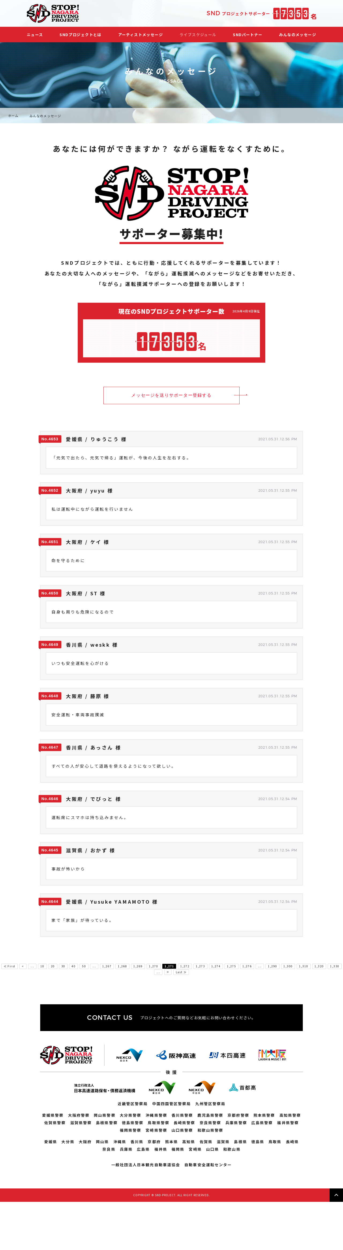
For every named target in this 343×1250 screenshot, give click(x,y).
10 (42, 966)
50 (84, 966)
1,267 (106, 966)
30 (63, 966)
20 (53, 966)
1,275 (231, 966)
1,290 (272, 966)
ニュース (35, 34)
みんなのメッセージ (297, 34)
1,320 (319, 966)
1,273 (200, 966)
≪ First (10, 966)
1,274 (216, 966)
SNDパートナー (247, 34)
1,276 (247, 966)
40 (74, 966)
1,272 (184, 966)
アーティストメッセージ (140, 34)
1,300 (288, 966)
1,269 (138, 966)
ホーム (13, 115)
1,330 (334, 966)
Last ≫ (181, 972)
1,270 (153, 966)
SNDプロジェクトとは (80, 34)
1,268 (122, 966)
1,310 (303, 966)
